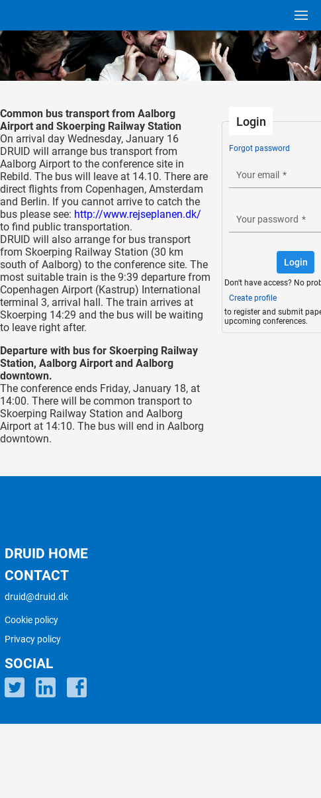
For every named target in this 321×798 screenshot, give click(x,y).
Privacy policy (33, 639)
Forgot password (259, 148)
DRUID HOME (46, 554)
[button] (295, 262)
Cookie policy (31, 620)
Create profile (253, 298)
